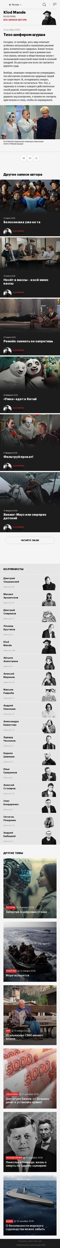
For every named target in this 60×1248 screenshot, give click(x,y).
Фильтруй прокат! (18, 456)
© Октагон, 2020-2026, (30, 1241)
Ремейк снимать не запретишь (28, 341)
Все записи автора (15, 20)
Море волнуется (17, 975)
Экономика (12, 1094)
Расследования (14, 1158)
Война (9, 1221)
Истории (10, 907)
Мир (8, 1031)
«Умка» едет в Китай (20, 399)
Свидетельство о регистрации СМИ (30, 1245)
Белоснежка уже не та (21, 222)
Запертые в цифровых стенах (26, 912)
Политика (11, 971)
